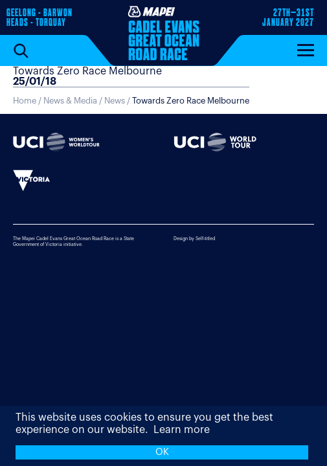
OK (162, 452)
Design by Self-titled (194, 238)
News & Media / (73, 100)
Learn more (181, 430)
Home (24, 100)
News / (176, 100)
